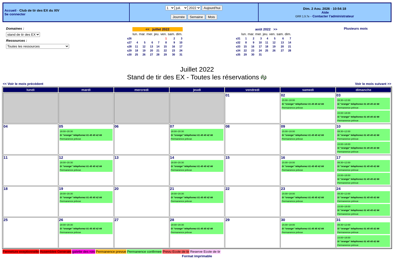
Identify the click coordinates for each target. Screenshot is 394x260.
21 (158, 50)
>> (275, 29)
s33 (238, 46)
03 (338, 95)
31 (180, 54)
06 (117, 126)
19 (143, 50)
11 (136, 46)
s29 (129, 50)
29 (165, 54)
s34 (238, 50)
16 (173, 46)
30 (173, 54)
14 (158, 46)
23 (173, 50)
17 (180, 46)
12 (143, 46)
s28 (129, 46)
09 (283, 126)
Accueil (10, 10)
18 (136, 50)
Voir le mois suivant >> (373, 84)
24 (180, 50)
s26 (129, 38)
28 (158, 54)
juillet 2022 (160, 29)
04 (6, 126)
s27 (129, 42)
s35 (238, 54)
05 (61, 126)
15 (165, 46)
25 (136, 54)
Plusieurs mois (356, 28)
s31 (238, 38)
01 (227, 95)
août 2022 (263, 29)
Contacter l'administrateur (333, 16)
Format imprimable (197, 256)
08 (227, 126)
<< (147, 29)
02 (283, 95)
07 (172, 126)
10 (180, 42)
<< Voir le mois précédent (23, 84)
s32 (238, 42)
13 (151, 46)
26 (143, 54)
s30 (129, 54)
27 (151, 54)
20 (151, 50)
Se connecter (15, 14)
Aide (325, 12)
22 (165, 50)
